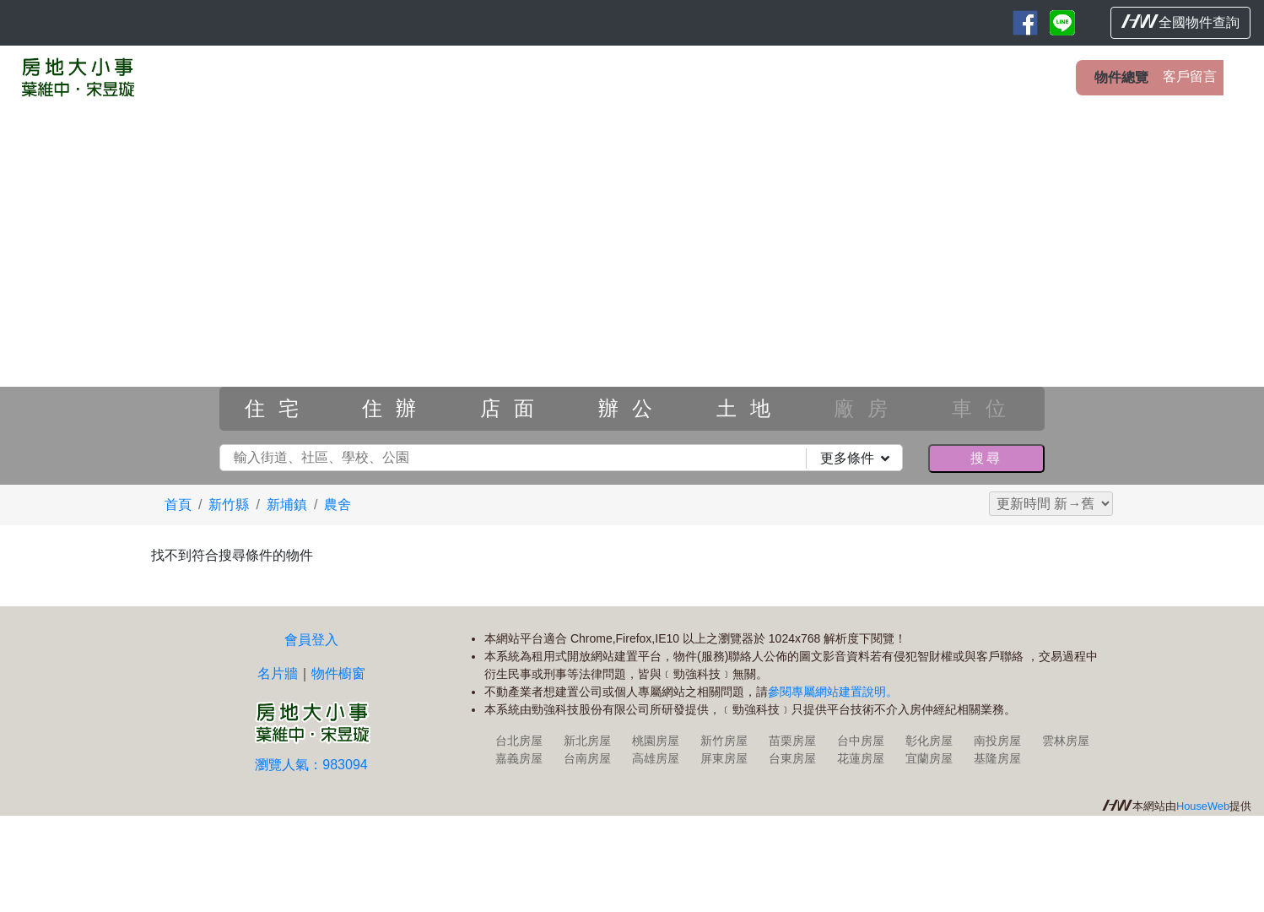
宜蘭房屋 (929, 758)
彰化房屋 (929, 740)
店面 (514, 408)
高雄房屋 (655, 758)
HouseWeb (1202, 806)
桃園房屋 (655, 740)
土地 (750, 408)
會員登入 (311, 639)
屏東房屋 (724, 758)
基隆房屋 (997, 758)
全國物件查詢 (1180, 22)
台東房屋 (792, 758)
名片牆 (277, 673)
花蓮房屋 (860, 758)
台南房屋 (587, 758)
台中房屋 (860, 740)
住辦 (395, 408)
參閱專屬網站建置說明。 (833, 691)
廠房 (867, 408)
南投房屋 (997, 740)
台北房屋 (519, 740)
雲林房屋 (1065, 740)
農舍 (337, 504)
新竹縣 (228, 504)
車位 (985, 408)
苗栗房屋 (792, 740)
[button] (95, 290)
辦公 (632, 408)
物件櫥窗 (338, 673)
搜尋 (986, 458)
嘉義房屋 (519, 758)
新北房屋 (587, 740)
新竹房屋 (724, 740)
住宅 (278, 408)
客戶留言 (1190, 76)
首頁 (178, 504)
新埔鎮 (287, 504)
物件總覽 (1121, 77)
